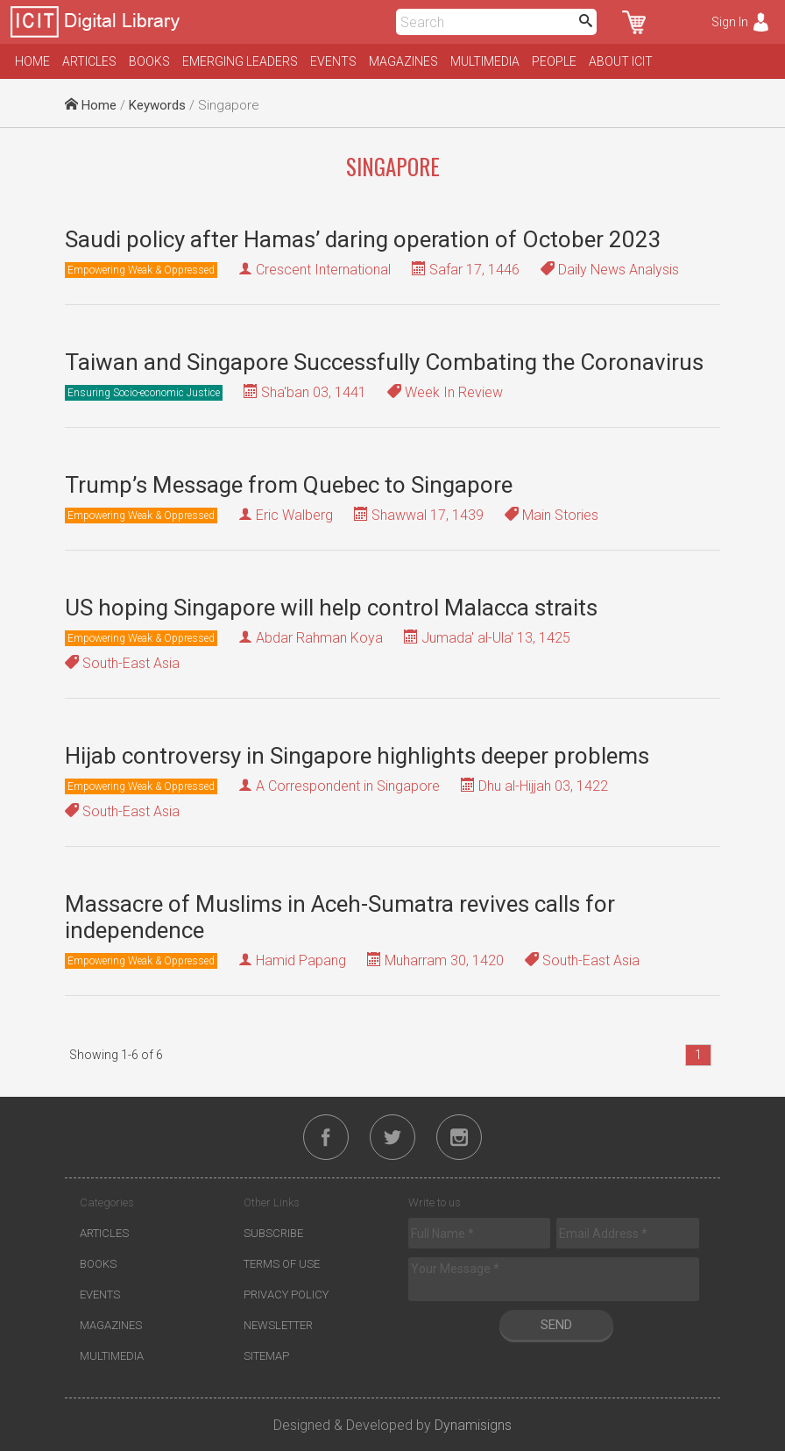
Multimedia (485, 61)
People (554, 61)
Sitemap (266, 1355)
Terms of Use (282, 1263)
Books (149, 61)
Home (32, 61)
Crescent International (323, 269)
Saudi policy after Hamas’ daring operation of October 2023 (363, 239)
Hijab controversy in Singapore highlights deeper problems (357, 756)
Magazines (403, 61)
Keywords (157, 105)
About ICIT (621, 61)
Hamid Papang (301, 960)
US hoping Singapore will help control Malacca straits (331, 607)
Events (333, 61)
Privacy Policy (286, 1294)
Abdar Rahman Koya (319, 637)
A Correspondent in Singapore (348, 786)
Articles (89, 61)
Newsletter (278, 1325)
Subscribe (273, 1233)
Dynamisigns (473, 1425)
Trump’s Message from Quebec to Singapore (289, 485)
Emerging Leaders (240, 61)
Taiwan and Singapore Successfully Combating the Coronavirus (384, 362)
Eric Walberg (294, 515)
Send (556, 1325)
